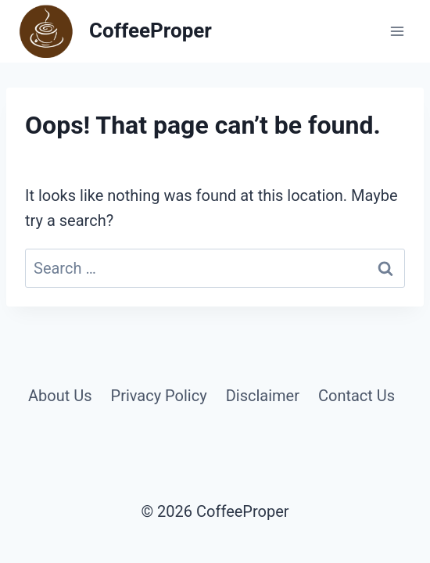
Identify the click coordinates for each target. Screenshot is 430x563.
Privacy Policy (159, 395)
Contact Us (356, 395)
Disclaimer (262, 395)
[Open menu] (396, 31)
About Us (60, 395)
